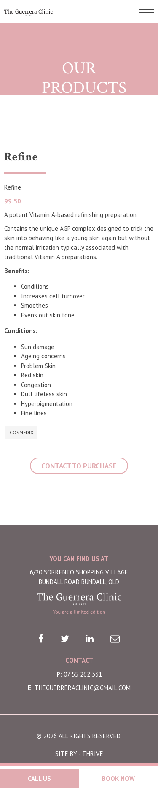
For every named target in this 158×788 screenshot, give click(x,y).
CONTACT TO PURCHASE (79, 466)
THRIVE (92, 754)
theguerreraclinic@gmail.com (83, 688)
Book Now (118, 778)
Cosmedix (21, 432)
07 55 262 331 (83, 674)
